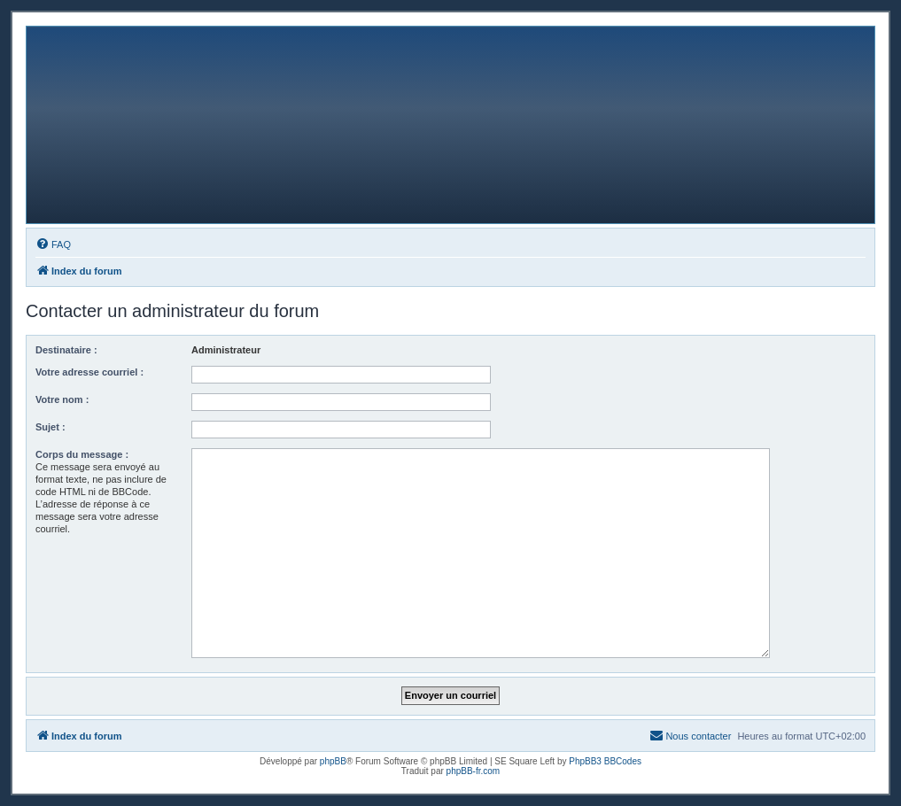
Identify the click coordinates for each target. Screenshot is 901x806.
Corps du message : (81, 454)
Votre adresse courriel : (89, 372)
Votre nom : (62, 399)
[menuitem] (53, 244)
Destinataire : (66, 350)
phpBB (333, 761)
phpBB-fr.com (474, 771)
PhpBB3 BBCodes (605, 761)
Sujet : (50, 427)
